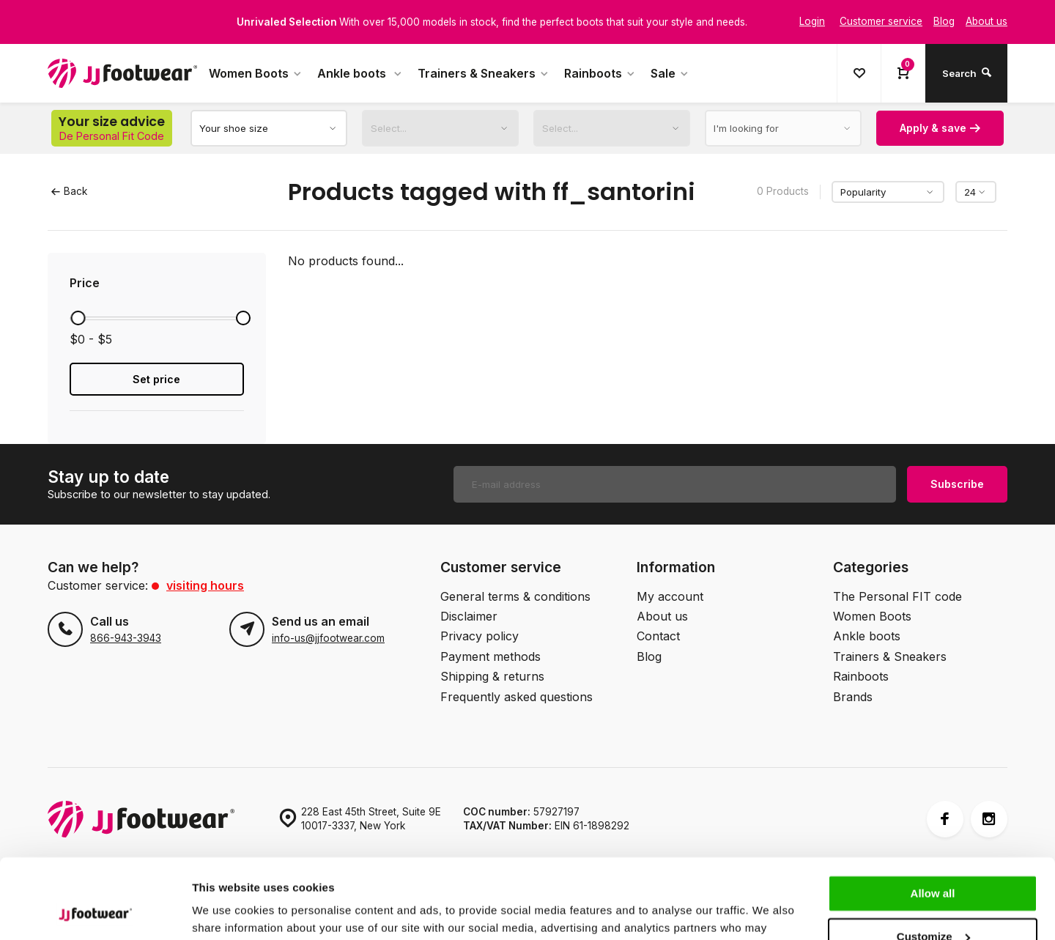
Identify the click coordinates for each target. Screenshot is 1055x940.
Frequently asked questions (516, 696)
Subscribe (957, 484)
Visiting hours (205, 585)
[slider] (77, 318)
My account (670, 596)
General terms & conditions (515, 596)
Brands (853, 696)
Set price (156, 379)
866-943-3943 (125, 638)
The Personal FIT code (897, 596)
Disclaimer (468, 616)
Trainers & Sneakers (483, 73)
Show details (226, 911)
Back (69, 191)
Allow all (933, 819)
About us (662, 616)
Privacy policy (479, 636)
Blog (649, 656)
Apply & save (940, 128)
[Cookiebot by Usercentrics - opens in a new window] (95, 911)
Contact (658, 636)
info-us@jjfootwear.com (328, 638)
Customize (933, 861)
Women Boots (256, 73)
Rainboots (600, 73)
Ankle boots (360, 73)
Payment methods (490, 656)
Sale (670, 73)
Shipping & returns (492, 676)
